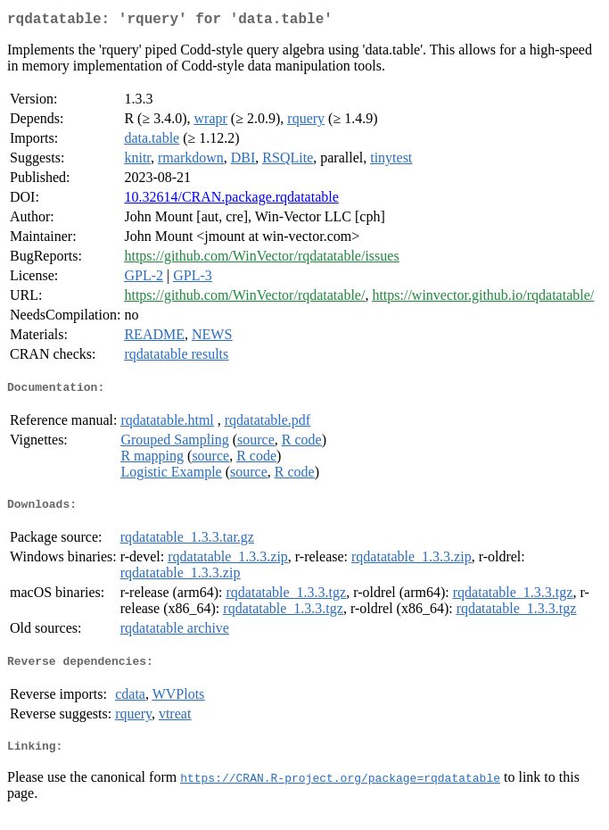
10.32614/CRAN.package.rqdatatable (231, 200)
